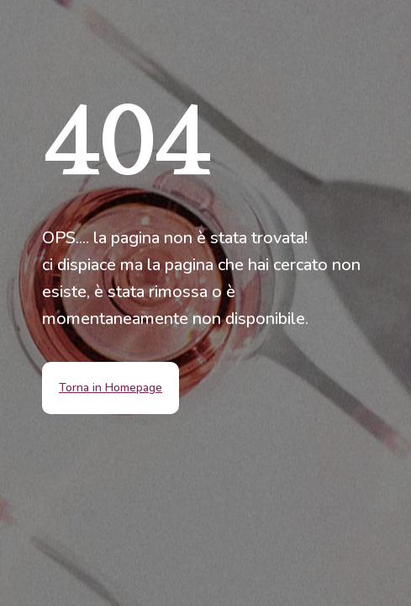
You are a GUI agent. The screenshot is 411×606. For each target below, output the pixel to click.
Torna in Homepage (110, 388)
